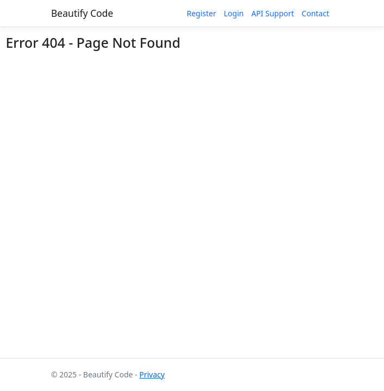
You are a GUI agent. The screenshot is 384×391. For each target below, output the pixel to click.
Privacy (152, 374)
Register (201, 13)
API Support (272, 13)
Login (234, 13)
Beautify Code (82, 13)
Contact (315, 13)
